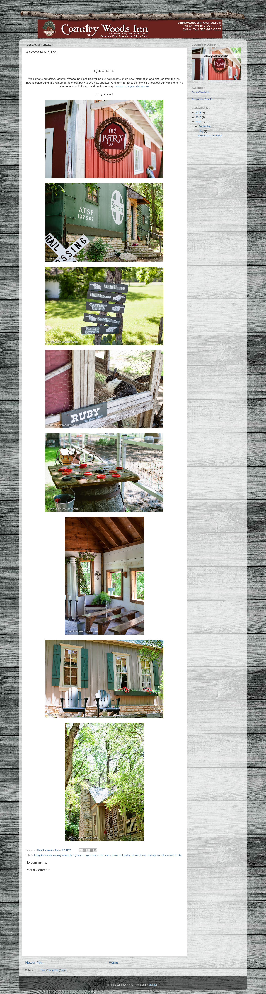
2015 (199, 122)
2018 (199, 112)
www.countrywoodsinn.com (132, 86)
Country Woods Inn (200, 92)
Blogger (153, 984)
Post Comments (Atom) (53, 970)
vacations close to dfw (169, 855)
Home (113, 963)
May (201, 131)
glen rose (80, 855)
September (205, 126)
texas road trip (148, 855)
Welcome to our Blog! (210, 135)
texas (108, 855)
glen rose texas (94, 855)
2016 (199, 117)
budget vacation (43, 855)
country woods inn (63, 855)
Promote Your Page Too (202, 99)
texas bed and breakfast (125, 855)
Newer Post (34, 963)
